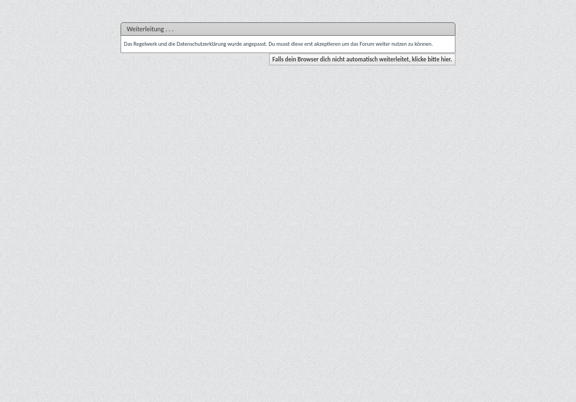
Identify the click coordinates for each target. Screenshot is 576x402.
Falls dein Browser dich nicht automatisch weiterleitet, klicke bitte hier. (362, 59)
